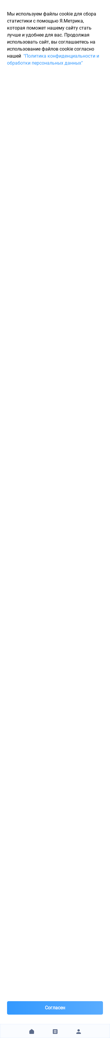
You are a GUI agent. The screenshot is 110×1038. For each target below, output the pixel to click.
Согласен (55, 1008)
